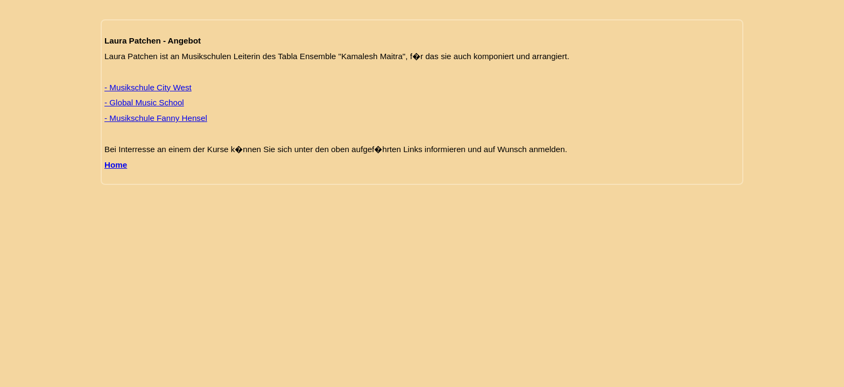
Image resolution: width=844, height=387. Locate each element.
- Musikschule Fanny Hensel (155, 118)
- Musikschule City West (148, 87)
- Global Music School (144, 102)
